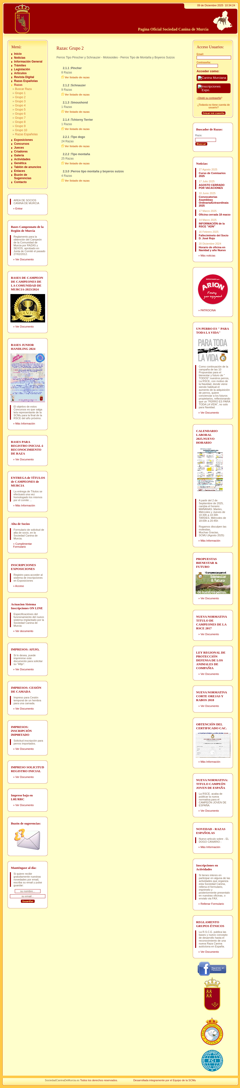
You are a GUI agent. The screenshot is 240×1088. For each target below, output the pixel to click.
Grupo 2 (20, 97)
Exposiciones (23, 140)
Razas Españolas (26, 81)
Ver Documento (24, 259)
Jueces (19, 147)
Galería (19, 155)
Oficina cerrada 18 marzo (215, 214)
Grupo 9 (20, 126)
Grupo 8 (20, 122)
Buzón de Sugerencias (22, 176)
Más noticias (207, 255)
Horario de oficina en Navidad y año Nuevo (212, 249)
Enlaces (19, 171)
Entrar (19, 208)
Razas (18, 85)
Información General (28, 61)
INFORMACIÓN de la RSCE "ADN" (212, 225)
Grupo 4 (20, 105)
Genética (20, 163)
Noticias (19, 57)
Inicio (18, 54)
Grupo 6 (20, 113)
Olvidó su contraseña (209, 98)
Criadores (21, 151)
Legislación (22, 69)
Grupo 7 (20, 118)
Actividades (22, 159)
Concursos (21, 143)
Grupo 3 (20, 101)
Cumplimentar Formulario (22, 545)
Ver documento (24, 631)
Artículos (20, 73)
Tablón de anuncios (27, 167)
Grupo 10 (21, 130)
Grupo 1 (20, 93)
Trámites (20, 65)
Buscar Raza (23, 89)
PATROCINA (208, 310)
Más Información (25, 423)
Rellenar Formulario (212, 903)
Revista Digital (24, 77)
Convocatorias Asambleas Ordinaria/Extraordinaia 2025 (213, 201)
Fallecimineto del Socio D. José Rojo (213, 237)
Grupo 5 (20, 109)
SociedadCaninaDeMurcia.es (62, 1080)
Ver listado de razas (77, 77)
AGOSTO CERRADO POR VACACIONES (211, 186)
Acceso (19, 585)
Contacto (20, 182)
